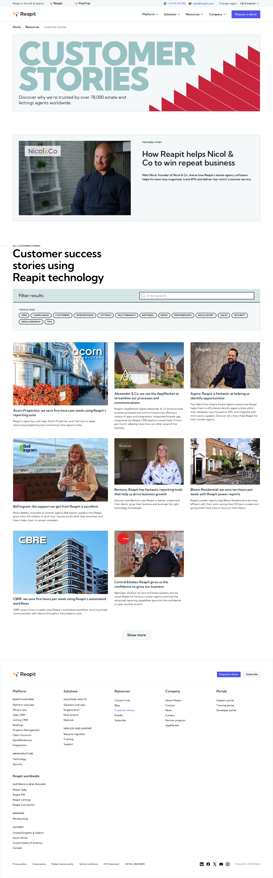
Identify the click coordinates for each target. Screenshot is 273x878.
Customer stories (124, 710)
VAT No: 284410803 (135, 864)
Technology (19, 759)
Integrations (20, 745)
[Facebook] (208, 864)
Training (68, 739)
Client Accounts (22, 735)
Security (17, 764)
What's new (19, 709)
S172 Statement (111, 864)
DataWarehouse (22, 740)
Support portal (225, 700)
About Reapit (173, 700)
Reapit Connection (24, 804)
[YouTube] (221, 864)
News (168, 710)
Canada (17, 847)
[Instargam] (227, 864)
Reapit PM (19, 794)
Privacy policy (20, 864)
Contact (170, 705)
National (68, 720)
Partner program (175, 720)
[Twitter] (215, 864)
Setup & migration (74, 734)
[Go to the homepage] (24, 14)
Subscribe (120, 720)
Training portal (225, 705)
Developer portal (226, 710)
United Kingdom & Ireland (28, 832)
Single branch (72, 709)
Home (17, 27)
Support (68, 744)
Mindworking (20, 818)
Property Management (26, 730)
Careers (170, 715)
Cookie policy (39, 864)
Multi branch (71, 715)
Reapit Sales (20, 789)
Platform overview (23, 704)
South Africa (20, 837)
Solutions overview (74, 704)
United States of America (27, 842)
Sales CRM (19, 715)
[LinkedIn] (202, 864)
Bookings (18, 725)
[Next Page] (136, 635)
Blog (117, 705)
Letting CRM (20, 720)
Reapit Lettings (22, 799)
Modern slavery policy (62, 864)
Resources (32, 27)
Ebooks (119, 715)
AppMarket (172, 725)
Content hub (122, 700)
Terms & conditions (88, 864)
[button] (249, 3)
